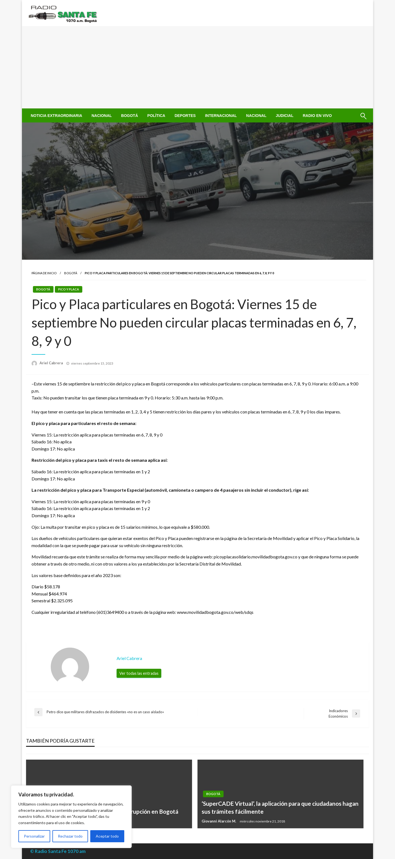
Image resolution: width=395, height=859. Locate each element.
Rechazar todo (70, 836)
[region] (71, 816)
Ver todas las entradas (139, 673)
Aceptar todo (107, 836)
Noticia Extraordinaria (56, 115)
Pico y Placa (68, 289)
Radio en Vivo (317, 115)
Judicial (285, 115)
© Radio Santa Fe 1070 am (58, 851)
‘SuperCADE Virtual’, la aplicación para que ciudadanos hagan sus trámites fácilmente (280, 807)
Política (156, 115)
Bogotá (129, 115)
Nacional (102, 115)
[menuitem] (56, 115)
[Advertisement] (197, 67)
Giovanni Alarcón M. (219, 821)
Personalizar (34, 836)
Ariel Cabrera (52, 363)
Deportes (185, 115)
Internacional (221, 115)
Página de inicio (44, 273)
